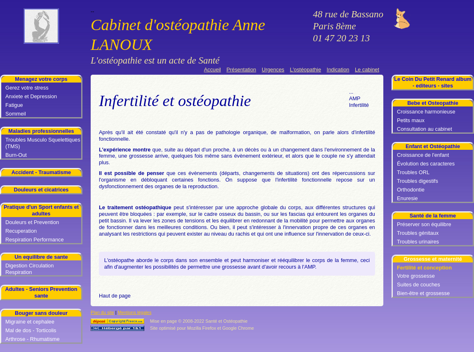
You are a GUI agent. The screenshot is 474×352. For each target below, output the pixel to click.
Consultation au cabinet (424, 129)
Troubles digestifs (417, 181)
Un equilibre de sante (41, 257)
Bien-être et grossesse (423, 293)
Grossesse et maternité (433, 259)
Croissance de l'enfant (423, 155)
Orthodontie (411, 190)
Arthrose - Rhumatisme (32, 339)
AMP (355, 98)
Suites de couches (418, 284)
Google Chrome (238, 328)
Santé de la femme (433, 216)
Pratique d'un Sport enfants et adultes (41, 210)
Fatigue (14, 105)
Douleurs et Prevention (32, 222)
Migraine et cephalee (29, 322)
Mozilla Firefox (201, 328)
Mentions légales (135, 312)
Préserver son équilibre (424, 224)
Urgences (273, 69)
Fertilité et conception (424, 268)
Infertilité (359, 105)
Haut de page (115, 296)
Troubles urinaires (418, 242)
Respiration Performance (34, 239)
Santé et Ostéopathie (226, 321)
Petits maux (411, 120)
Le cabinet (367, 69)
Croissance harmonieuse (426, 112)
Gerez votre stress (27, 88)
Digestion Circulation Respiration (29, 268)
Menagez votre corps (41, 79)
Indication (338, 69)
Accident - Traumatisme (41, 172)
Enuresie (407, 198)
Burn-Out (16, 155)
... (351, 92)
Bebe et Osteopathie (432, 103)
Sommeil (15, 114)
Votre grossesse (416, 276)
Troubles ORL (413, 172)
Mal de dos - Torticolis (30, 330)
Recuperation (21, 231)
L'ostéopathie (305, 69)
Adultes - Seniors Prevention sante (41, 292)
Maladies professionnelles (41, 131)
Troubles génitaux (418, 233)
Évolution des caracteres (426, 164)
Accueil (212, 69)
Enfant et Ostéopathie (433, 146)
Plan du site (102, 312)
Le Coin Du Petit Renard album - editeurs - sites (433, 82)
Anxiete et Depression (31, 96)
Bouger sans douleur (41, 313)
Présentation (241, 69)
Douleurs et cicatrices (41, 190)
